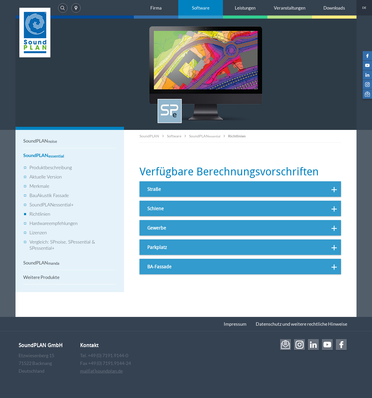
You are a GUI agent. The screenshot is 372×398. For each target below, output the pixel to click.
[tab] (240, 189)
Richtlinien (237, 136)
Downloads (334, 8)
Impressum (235, 324)
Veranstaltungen (289, 8)
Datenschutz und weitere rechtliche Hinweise (301, 324)
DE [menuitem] (364, 8)
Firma (156, 8)
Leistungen (245, 8)
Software (201, 8)
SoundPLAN (149, 136)
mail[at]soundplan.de (101, 371)
